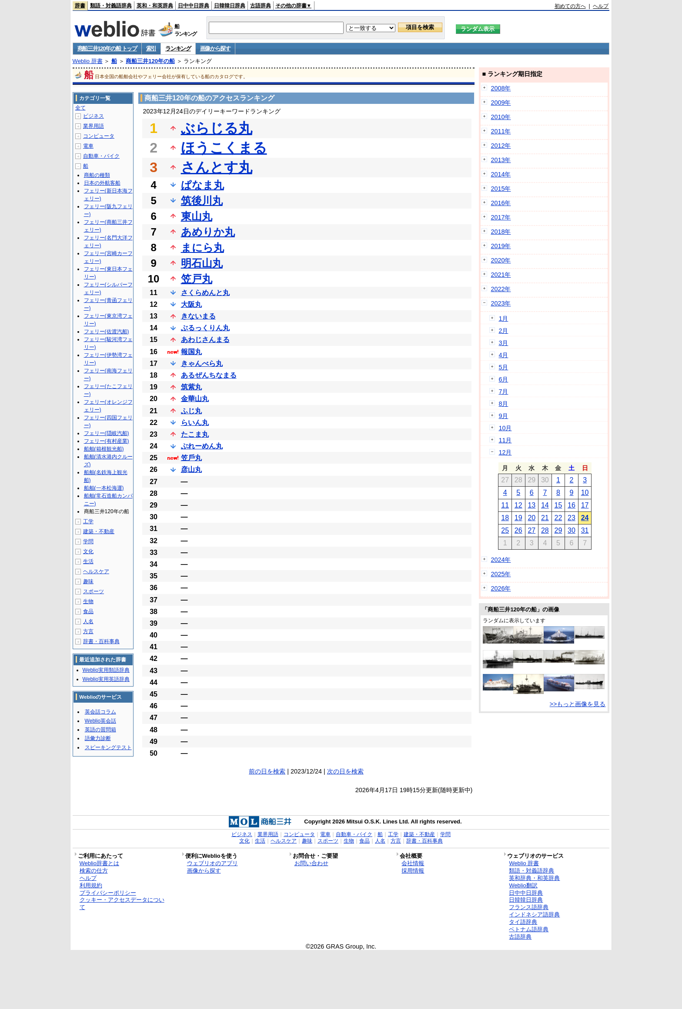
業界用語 (93, 126)
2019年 (501, 245)
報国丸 (191, 351)
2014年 (501, 174)
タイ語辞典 (523, 922)
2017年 (501, 217)
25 (505, 530)
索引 (151, 48)
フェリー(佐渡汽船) (106, 332)
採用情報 (412, 870)
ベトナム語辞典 (528, 929)
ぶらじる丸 (216, 128)
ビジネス (93, 116)
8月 (503, 403)
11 (505, 505)
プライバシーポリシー (108, 893)
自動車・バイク (101, 156)
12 (518, 505)
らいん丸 (195, 422)
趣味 (88, 581)
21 (545, 517)
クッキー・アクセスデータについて (122, 903)
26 (518, 530)
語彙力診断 (98, 738)
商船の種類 (97, 175)
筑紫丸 (191, 387)
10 (585, 492)
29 (558, 530)
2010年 (501, 116)
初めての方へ (570, 6)
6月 (503, 379)
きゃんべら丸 (202, 363)
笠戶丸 (191, 457)
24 (585, 517)
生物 (88, 601)
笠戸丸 (196, 279)
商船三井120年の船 (150, 61)
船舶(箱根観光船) (104, 449)
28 (545, 530)
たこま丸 (195, 434)
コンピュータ (98, 136)
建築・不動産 (98, 531)
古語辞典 (260, 5)
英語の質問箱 (100, 730)
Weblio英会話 (100, 721)
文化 (88, 551)
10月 (505, 428)
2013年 (501, 159)
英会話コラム (100, 712)
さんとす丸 (216, 167)
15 (558, 505)
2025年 (501, 574)
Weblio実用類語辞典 (106, 670)
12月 (505, 452)
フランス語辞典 (528, 907)
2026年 (501, 588)
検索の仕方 (94, 870)
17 (585, 505)
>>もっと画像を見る (578, 703)
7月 (503, 391)
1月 (503, 318)
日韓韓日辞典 (229, 5)
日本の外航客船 (102, 183)
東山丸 (196, 216)
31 (585, 530)
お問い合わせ (311, 863)
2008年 (501, 88)
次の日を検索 (345, 771)
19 (518, 517)
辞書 (80, 5)
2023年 (501, 303)
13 (531, 505)
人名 (88, 621)
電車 (88, 146)
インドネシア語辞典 (534, 914)
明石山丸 (202, 263)
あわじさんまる (205, 339)
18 (505, 517)
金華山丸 (195, 398)
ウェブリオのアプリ (212, 863)
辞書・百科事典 (101, 641)
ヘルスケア (96, 571)
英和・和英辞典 (155, 5)
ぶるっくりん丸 (205, 328)
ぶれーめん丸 (202, 446)
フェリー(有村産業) (106, 441)
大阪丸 (191, 304)
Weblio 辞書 (88, 61)
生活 (88, 561)
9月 (503, 415)
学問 (88, 541)
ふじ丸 (191, 411)
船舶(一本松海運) (104, 488)
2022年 (501, 288)
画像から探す (215, 48)
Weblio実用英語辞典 (106, 679)
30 (571, 530)
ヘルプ (600, 6)
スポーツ (93, 591)
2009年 (501, 102)
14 (545, 505)
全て (80, 107)
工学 (88, 521)
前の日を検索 (267, 771)
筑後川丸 (202, 200)
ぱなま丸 (202, 185)
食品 (88, 611)
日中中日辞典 (193, 5)
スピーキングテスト (108, 747)
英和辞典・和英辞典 (534, 878)
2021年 (501, 274)
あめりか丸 (208, 232)
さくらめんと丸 (205, 292)
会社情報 (412, 863)
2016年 (501, 202)
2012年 (501, 145)
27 (531, 530)
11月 (505, 440)
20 (531, 517)
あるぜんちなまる (209, 375)
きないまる (198, 316)
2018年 (501, 231)
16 (571, 505)
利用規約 (91, 885)
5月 (503, 367)
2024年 (501, 559)
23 (571, 517)
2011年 (501, 131)
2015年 (501, 188)
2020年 (501, 260)
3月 (503, 342)
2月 (503, 330)
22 (558, 517)
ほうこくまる (224, 148)
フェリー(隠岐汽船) (106, 433)
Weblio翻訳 (523, 885)
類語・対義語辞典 (111, 5)
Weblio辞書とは (99, 863)
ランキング (178, 48)
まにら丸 (202, 247)
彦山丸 (191, 469)
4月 (503, 355)
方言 (88, 631)
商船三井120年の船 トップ (107, 48)
